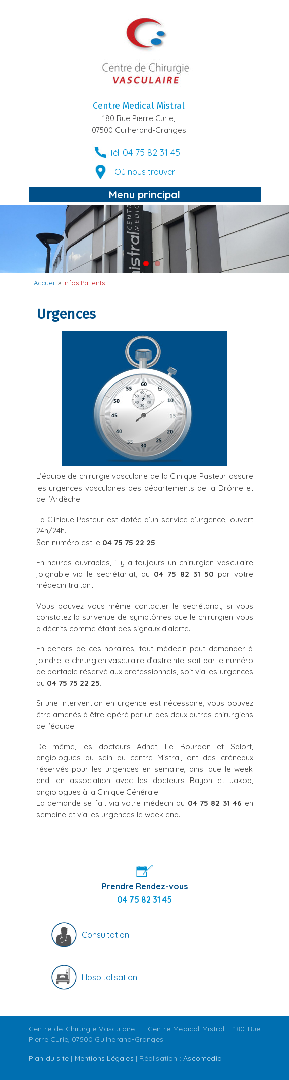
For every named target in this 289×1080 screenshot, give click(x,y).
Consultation (105, 935)
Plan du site (49, 1058)
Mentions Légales (104, 1058)
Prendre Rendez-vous (145, 886)
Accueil (45, 283)
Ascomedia (202, 1058)
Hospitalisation (109, 977)
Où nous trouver (144, 172)
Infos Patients (84, 283)
